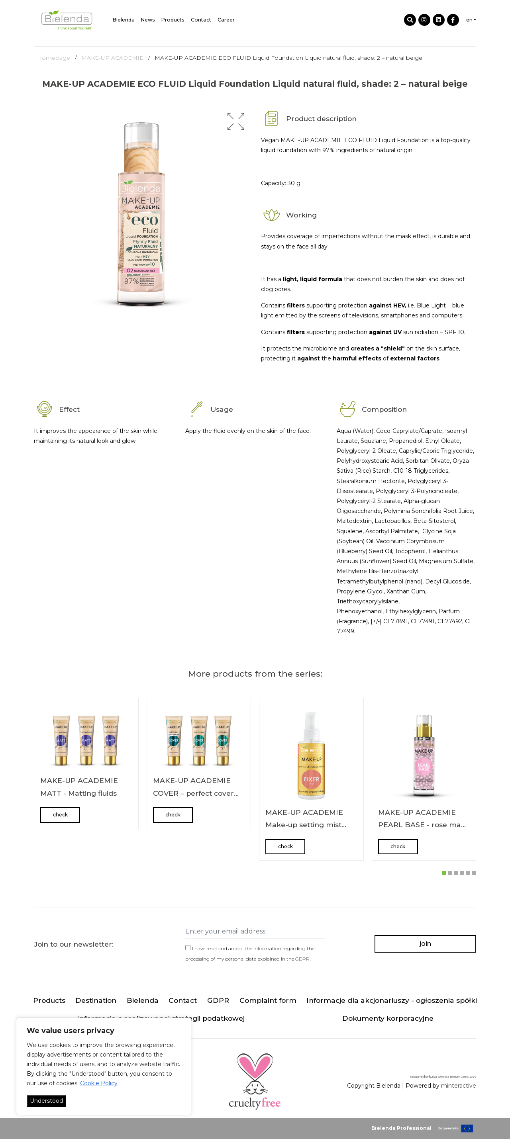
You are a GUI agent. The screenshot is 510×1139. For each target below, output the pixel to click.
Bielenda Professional (401, 1128)
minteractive (458, 1085)
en (469, 20)
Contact (201, 20)
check (60, 815)
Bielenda (124, 20)
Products (172, 20)
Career (226, 20)
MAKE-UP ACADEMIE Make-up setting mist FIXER (304, 825)
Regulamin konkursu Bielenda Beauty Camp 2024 (443, 1076)
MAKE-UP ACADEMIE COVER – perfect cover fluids (193, 793)
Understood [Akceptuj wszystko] (46, 1100)
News (148, 20)
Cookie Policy (99, 1083)
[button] (236, 121)
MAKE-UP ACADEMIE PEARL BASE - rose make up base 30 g (424, 825)
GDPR (302, 959)
